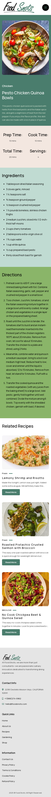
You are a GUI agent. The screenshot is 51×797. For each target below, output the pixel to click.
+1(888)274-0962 (13, 698)
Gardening (7, 737)
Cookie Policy (8, 775)
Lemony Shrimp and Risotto (23, 477)
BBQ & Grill (6, 610)
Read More (10, 492)
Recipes (6, 731)
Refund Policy (8, 781)
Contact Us (7, 759)
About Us (6, 726)
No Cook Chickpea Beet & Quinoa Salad (21, 616)
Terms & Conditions (11, 770)
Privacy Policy (8, 764)
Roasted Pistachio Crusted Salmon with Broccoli (23, 546)
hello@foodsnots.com (16, 704)
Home (5, 720)
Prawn (4, 473)
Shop (4, 742)
